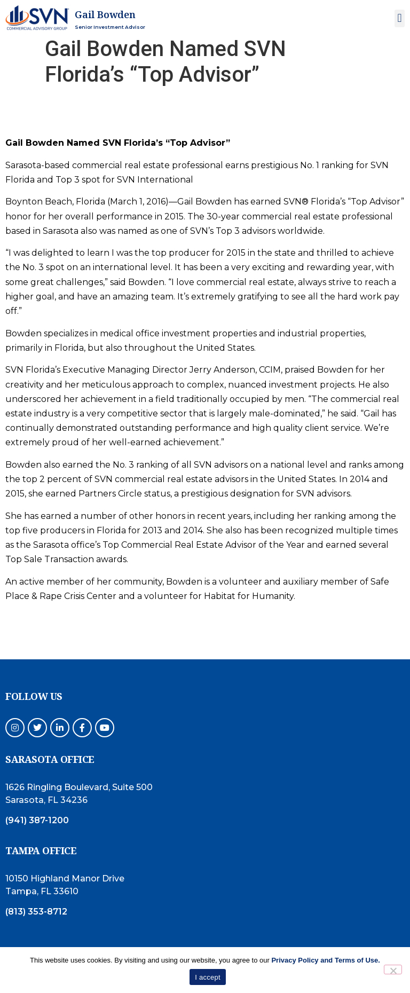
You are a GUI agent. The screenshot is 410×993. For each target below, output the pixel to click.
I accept (207, 977)
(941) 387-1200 (37, 820)
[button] (400, 18)
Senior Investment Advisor (110, 27)
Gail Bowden (105, 14)
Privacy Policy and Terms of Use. (325, 960)
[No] (393, 969)
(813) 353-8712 (36, 912)
